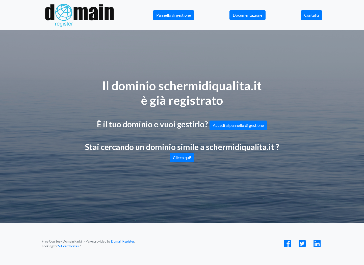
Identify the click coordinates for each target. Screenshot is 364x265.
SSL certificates (68, 246)
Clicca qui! (182, 157)
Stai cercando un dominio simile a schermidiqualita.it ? (182, 152)
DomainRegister (122, 241)
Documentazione (247, 15)
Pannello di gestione (173, 15)
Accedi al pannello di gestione (238, 125)
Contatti (311, 15)
